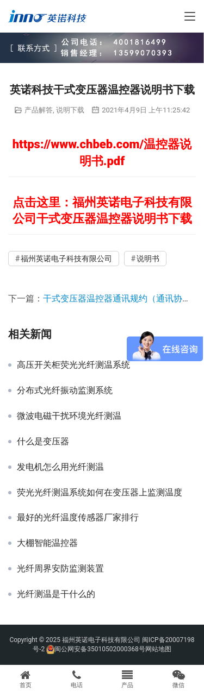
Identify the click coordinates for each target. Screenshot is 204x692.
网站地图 (158, 649)
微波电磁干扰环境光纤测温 (69, 416)
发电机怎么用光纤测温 (60, 467)
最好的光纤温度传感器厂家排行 (78, 518)
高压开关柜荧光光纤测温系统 (73, 365)
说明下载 (70, 110)
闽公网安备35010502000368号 (99, 649)
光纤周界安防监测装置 (60, 569)
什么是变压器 (43, 441)
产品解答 (38, 110)
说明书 (148, 258)
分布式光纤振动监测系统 (65, 390)
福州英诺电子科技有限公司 (66, 258)
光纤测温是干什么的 (56, 594)
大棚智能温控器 (47, 543)
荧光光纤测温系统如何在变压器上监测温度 (99, 493)
